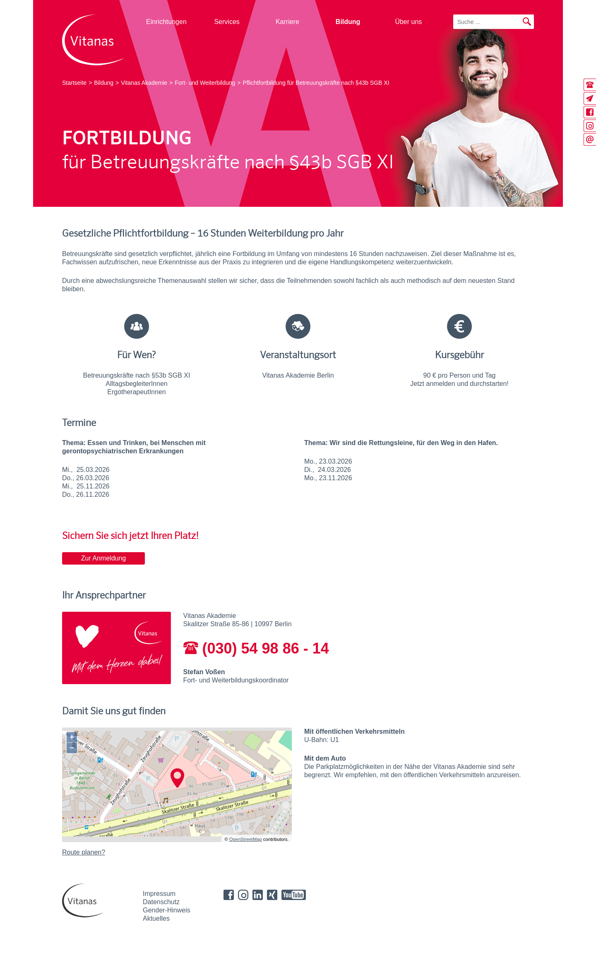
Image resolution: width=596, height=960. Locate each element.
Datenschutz (161, 901)
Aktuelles (156, 918)
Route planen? (83, 852)
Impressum (159, 893)
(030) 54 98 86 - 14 (256, 648)
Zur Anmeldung (103, 558)
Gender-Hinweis (166, 910)
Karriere (287, 21)
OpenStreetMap (245, 839)
